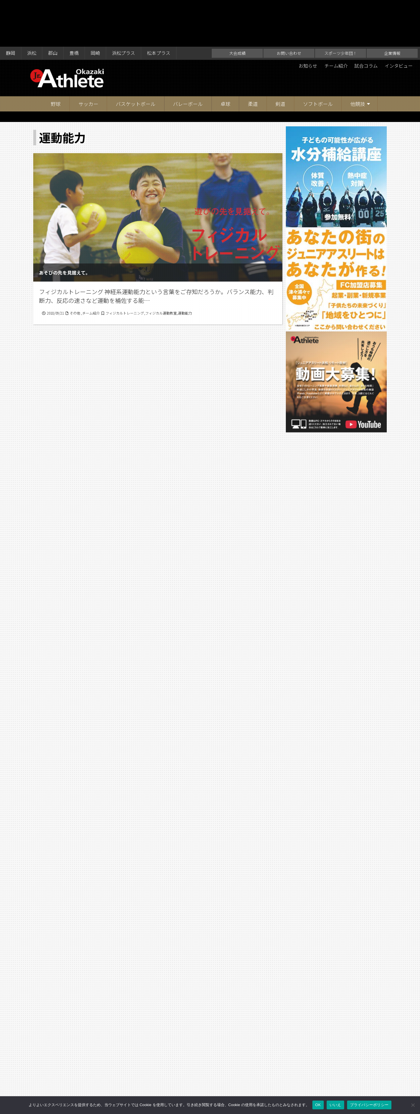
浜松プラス (124, 6)
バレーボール (188, 57)
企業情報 (392, 6)
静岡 (10, 6)
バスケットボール (135, 57)
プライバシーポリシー (369, 1105)
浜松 (31, 6)
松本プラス (159, 6)
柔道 (253, 57)
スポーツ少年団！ (340, 6)
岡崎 (95, 6)
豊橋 (74, 6)
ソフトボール (318, 57)
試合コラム (366, 19)
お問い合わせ (289, 6)
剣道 (280, 57)
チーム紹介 (335, 19)
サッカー (88, 57)
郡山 (53, 6)
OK (318, 1105)
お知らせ (307, 19)
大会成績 (237, 6)
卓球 (225, 57)
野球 (56, 57)
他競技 (357, 57)
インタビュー (399, 19)
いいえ (335, 1105)
